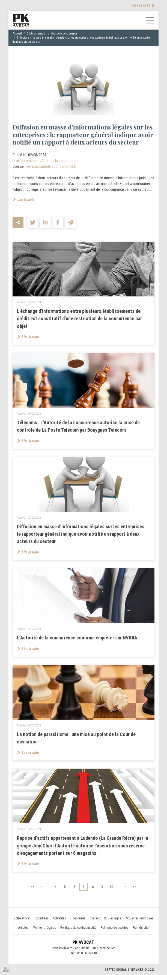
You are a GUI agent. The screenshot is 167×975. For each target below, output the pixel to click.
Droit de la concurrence (64, 33)
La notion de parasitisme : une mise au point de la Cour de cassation (76, 738)
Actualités (59, 919)
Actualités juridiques (139, 919)
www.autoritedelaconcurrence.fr (51, 166)
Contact (95, 919)
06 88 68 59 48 (87, 953)
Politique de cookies (114, 928)
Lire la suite (26, 199)
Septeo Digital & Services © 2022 (129, 969)
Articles (23, 928)
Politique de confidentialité (78, 928)
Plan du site (140, 928)
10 (111, 887)
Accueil (17, 33)
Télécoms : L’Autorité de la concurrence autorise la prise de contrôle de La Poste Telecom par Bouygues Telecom (78, 426)
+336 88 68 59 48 (143, 6)
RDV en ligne (112, 919)
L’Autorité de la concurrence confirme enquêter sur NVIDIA (77, 638)
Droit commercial (36, 33)
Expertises (42, 919)
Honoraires (77, 919)
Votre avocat (22, 919)
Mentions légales (44, 928)
